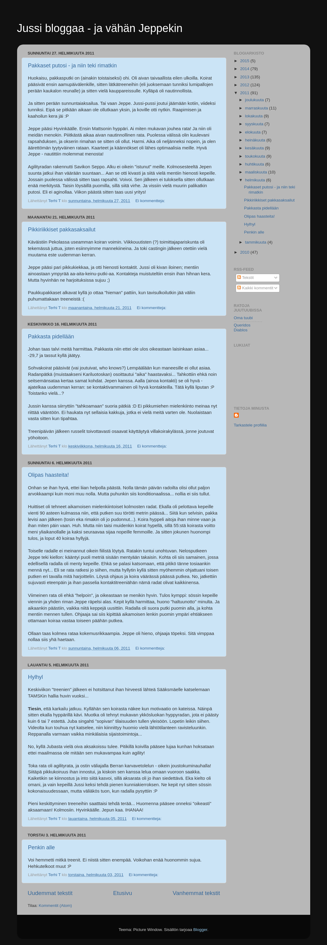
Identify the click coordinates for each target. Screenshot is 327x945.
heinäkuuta (256, 140)
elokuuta (253, 132)
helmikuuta (255, 180)
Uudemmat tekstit (50, 893)
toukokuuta (256, 156)
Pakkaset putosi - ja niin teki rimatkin (72, 65)
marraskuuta (257, 108)
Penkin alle (41, 847)
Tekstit (245, 277)
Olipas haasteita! (48, 475)
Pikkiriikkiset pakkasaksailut (62, 229)
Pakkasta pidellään (51, 336)
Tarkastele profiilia (250, 425)
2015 (245, 61)
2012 (245, 85)
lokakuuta (254, 116)
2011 (245, 93)
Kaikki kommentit (255, 288)
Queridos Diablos (242, 327)
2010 (245, 252)
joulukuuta (255, 100)
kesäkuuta (255, 148)
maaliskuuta (256, 172)
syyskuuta (255, 124)
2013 (245, 77)
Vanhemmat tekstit (196, 893)
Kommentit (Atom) (55, 905)
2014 (245, 68)
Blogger (200, 929)
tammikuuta (256, 242)
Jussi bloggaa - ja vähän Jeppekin (100, 28)
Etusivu (122, 893)
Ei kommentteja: (151, 200)
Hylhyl (35, 677)
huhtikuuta (255, 164)
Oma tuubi (243, 318)
